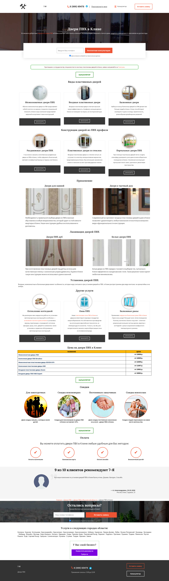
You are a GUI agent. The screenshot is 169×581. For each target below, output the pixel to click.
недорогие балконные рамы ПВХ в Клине (133, 315)
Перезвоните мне (99, 6)
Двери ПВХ (68, 500)
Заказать (40, 122)
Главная (59, 500)
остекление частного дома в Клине (35, 320)
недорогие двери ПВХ (45, 33)
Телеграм (121, 67)
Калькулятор (120, 6)
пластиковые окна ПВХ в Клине (86, 315)
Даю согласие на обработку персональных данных (84, 56)
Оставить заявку (143, 6)
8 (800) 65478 (77, 6)
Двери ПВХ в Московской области (85, 500)
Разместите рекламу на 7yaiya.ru (84, 552)
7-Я (19, 566)
